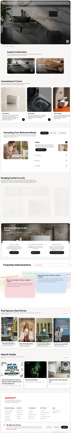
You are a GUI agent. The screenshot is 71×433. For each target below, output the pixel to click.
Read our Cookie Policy (11, 429)
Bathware (7, 46)
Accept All (64, 427)
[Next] (37, 298)
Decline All (57, 427)
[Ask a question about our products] (50, 267)
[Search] (65, 267)
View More (63, 318)
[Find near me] (66, 3)
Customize (49, 427)
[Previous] (33, 298)
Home (4, 46)
